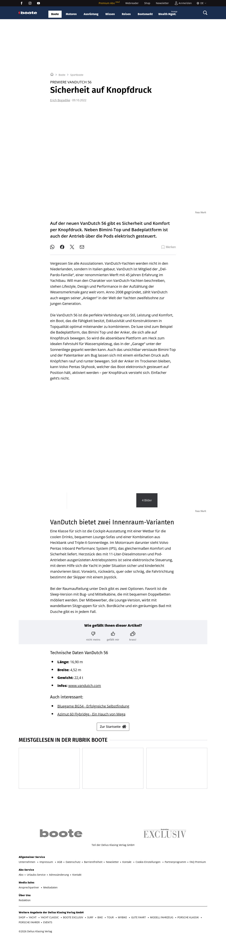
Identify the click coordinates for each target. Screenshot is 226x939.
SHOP (22, 917)
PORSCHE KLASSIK (188, 917)
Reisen (126, 14)
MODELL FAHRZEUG (162, 917)
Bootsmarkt (145, 14)
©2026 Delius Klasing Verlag (35, 931)
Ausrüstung (91, 14)
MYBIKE (123, 917)
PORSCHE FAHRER (29, 922)
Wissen (110, 14)
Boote (55, 14)
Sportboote (76, 74)
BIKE (100, 917)
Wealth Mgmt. (167, 13)
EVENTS (47, 922)
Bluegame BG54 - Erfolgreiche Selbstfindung (93, 706)
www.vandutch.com (84, 685)
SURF (90, 917)
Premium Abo (109, 3)
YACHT (33, 917)
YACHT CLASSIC (50, 917)
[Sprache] (201, 3)
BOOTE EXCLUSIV (73, 917)
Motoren (71, 14)
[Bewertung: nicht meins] (93, 636)
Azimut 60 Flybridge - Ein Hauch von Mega (91, 714)
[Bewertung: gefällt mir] (113, 636)
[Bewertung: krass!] (132, 636)
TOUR (110, 917)
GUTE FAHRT (139, 917)
